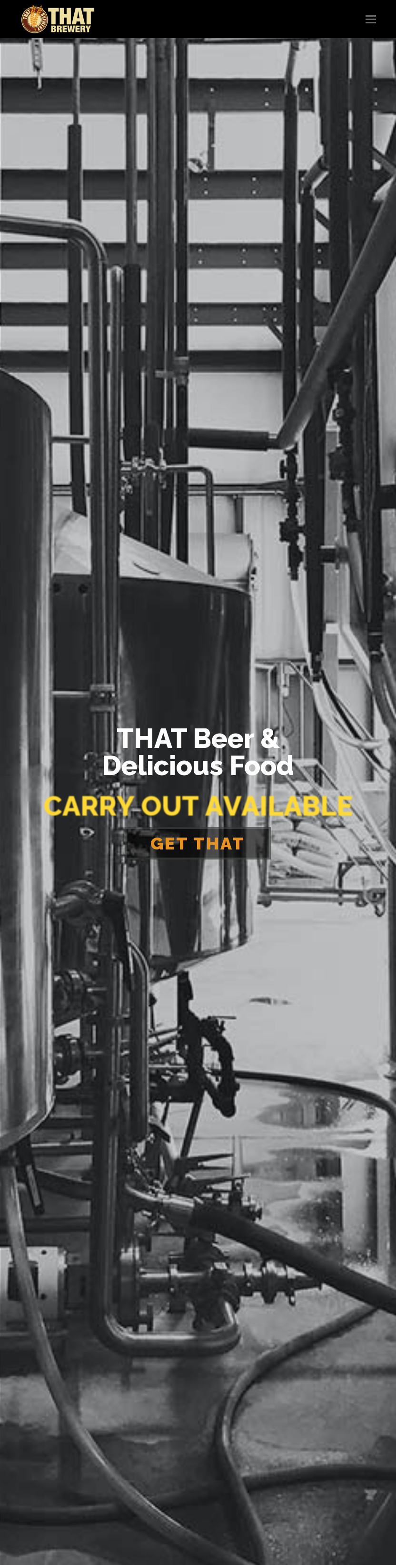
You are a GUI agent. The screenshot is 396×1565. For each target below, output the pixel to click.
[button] (371, 19)
